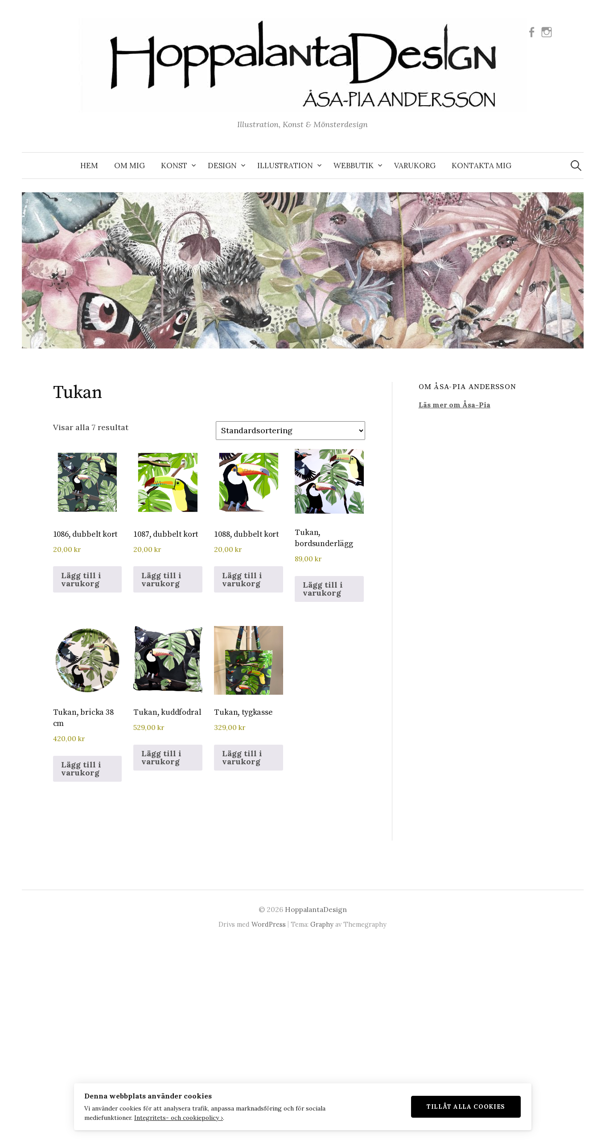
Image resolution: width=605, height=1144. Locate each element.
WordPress (268, 924)
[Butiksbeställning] (290, 430)
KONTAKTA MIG (481, 165)
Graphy (321, 924)
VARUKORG (415, 165)
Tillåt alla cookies (471, 1106)
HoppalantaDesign (316, 909)
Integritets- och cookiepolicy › (174, 1117)
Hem (89, 165)
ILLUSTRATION (285, 165)
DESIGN (222, 165)
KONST (174, 165)
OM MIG (129, 165)
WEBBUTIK (353, 165)
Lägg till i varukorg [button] (81, 579)
